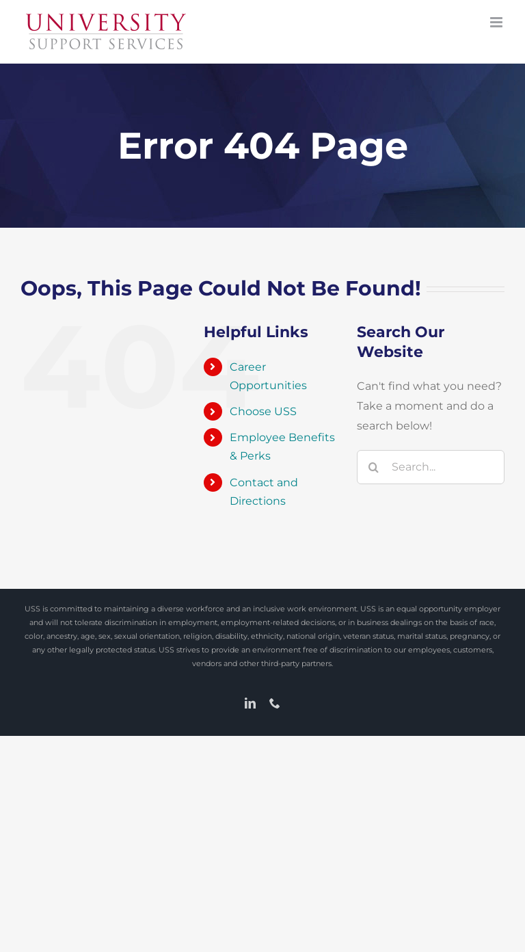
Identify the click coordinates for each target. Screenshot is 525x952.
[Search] (374, 467)
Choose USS (263, 411)
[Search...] (430, 467)
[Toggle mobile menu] (497, 22)
